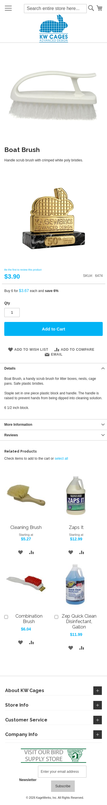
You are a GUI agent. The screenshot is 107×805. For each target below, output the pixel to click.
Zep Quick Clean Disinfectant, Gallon (79, 621)
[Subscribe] (63, 786)
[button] (20, 552)
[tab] (53, 368)
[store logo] (53, 28)
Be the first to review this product (23, 269)
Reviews (11, 435)
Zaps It (76, 527)
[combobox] (55, 8)
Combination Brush (29, 618)
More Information (18, 425)
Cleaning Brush (26, 527)
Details (9, 368)
